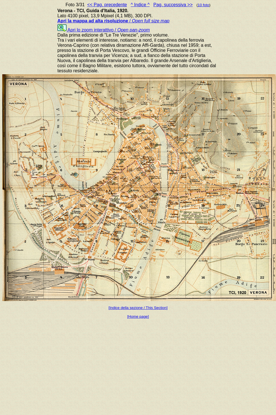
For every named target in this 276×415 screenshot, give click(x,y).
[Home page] (138, 316)
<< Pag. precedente (107, 4)
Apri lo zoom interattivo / (103, 29)
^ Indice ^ (140, 4)
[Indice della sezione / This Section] (138, 308)
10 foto (203, 5)
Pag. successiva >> (173, 4)
